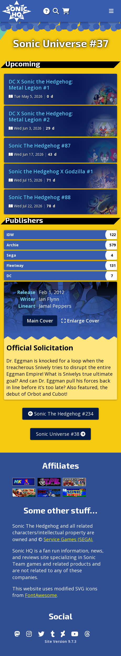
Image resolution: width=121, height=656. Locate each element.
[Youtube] (74, 634)
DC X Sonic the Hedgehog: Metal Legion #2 (41, 116)
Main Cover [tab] (40, 320)
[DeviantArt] (63, 634)
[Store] (64, 11)
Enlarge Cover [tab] (80, 320)
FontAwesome (41, 595)
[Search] (54, 11)
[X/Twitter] (41, 634)
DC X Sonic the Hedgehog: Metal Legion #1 (41, 84)
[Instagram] (29, 634)
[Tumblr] (53, 634)
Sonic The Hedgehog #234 (60, 413)
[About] (45, 11)
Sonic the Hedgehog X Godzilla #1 (51, 171)
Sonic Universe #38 (60, 434)
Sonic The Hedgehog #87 (40, 145)
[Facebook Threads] (87, 634)
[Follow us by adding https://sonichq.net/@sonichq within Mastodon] (17, 634)
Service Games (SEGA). (68, 539)
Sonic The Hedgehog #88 (40, 197)
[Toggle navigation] (111, 11)
